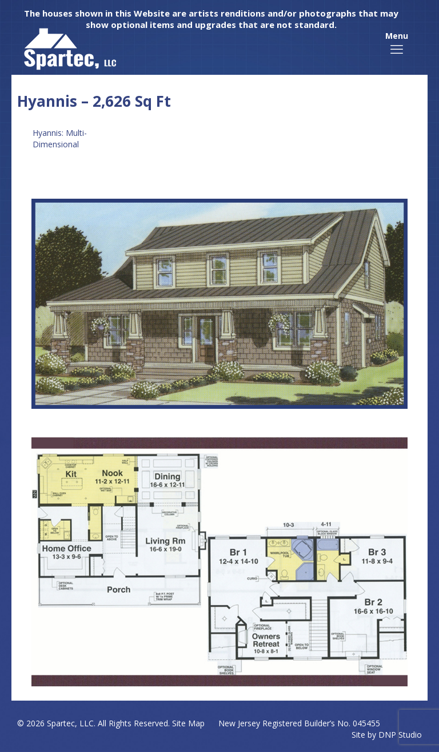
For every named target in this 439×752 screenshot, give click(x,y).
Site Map (188, 723)
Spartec (61, 723)
